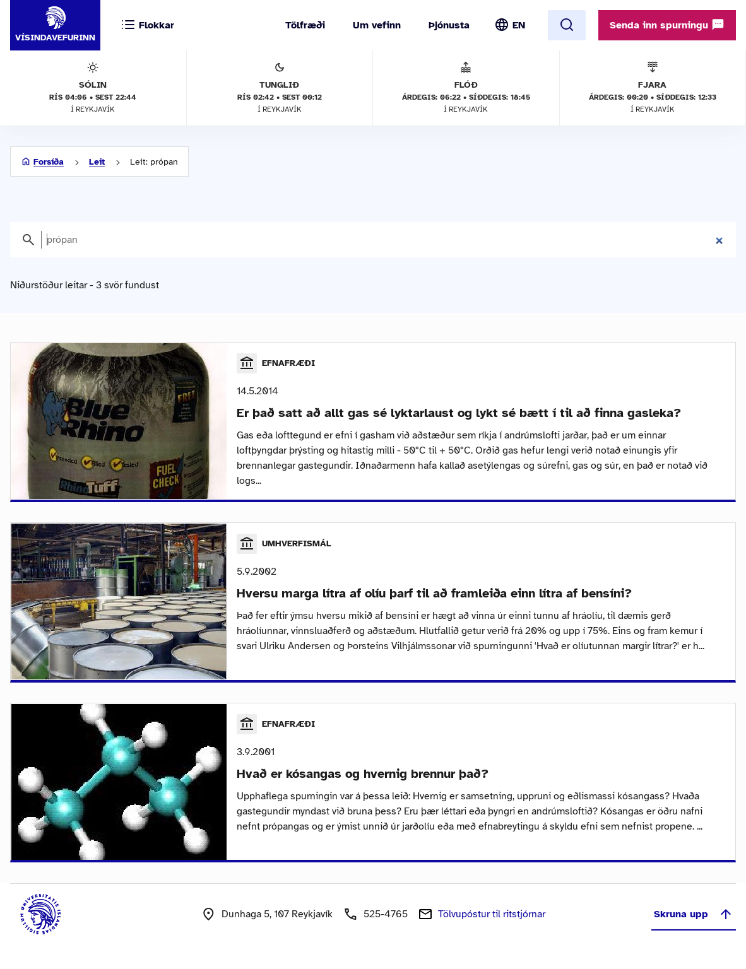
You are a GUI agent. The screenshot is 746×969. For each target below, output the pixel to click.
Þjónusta (449, 25)
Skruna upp (693, 918)
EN (518, 25)
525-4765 (386, 918)
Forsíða (48, 161)
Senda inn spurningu (667, 25)
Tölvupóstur (491, 918)
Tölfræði (305, 25)
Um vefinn (377, 25)
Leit (97, 161)
